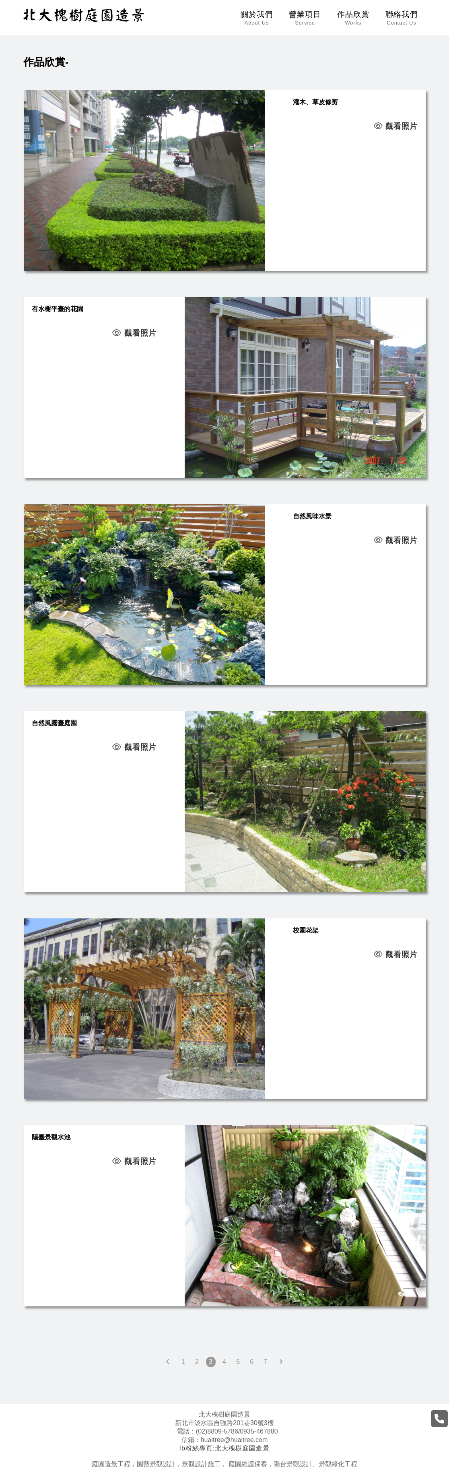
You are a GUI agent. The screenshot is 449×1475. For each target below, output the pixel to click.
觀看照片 (396, 126)
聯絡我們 (401, 18)
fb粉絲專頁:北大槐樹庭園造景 (224, 1448)
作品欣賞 (353, 18)
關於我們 (257, 18)
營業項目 (305, 18)
